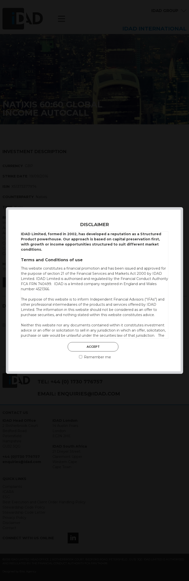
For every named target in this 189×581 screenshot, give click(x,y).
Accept (93, 347)
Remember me (95, 357)
